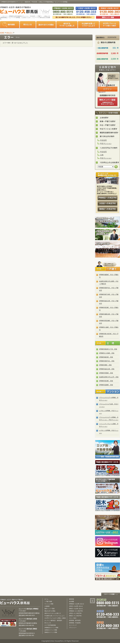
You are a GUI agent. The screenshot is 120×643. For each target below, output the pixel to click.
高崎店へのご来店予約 (75, 615)
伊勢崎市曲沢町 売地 (106, 357)
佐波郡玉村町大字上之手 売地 (108, 377)
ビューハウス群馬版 (16, 601)
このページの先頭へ (110, 594)
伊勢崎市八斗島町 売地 (106, 353)
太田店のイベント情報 (50, 630)
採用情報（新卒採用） (75, 620)
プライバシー (72, 627)
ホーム (46, 599)
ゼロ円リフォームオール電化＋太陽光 (55, 618)
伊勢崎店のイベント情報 (51, 627)
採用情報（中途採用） (75, 623)
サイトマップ (72, 625)
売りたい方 (28, 24)
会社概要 (71, 601)
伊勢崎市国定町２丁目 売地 (108, 349)
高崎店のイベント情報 (50, 632)
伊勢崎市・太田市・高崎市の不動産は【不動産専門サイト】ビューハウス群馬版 (18, 10)
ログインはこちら (108, 89)
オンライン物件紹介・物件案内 (53, 620)
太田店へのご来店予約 (75, 613)
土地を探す (108, 118)
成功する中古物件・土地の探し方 (107, 234)
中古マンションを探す (108, 129)
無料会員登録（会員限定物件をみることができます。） (108, 101)
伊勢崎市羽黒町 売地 (106, 373)
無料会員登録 (108, 17)
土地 (101, 155)
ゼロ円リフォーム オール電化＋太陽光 (110, 24)
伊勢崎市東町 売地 (105, 365)
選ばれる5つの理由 (46, 24)
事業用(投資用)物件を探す (108, 133)
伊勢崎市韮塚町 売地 (106, 385)
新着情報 (71, 599)
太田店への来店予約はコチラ (108, 203)
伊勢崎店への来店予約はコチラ (108, 197)
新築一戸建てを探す (108, 121)
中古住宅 (103, 140)
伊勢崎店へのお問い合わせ (76, 604)
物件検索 (9, 24)
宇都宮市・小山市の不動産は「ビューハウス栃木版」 (107, 485)
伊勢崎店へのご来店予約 (76, 611)
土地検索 (47, 606)
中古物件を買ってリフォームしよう (54, 615)
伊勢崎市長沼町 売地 (106, 381)
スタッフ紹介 (107, 249)
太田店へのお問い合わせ (76, 606)
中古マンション (106, 143)
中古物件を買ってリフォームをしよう (88, 24)
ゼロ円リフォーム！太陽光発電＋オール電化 (107, 222)
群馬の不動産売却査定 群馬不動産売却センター (107, 468)
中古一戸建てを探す (108, 125)
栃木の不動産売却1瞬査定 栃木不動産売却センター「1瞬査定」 (107, 503)
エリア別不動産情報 (50, 625)
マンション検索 (48, 604)
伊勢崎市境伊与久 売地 (106, 361)
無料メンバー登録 (49, 608)
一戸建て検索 (48, 601)
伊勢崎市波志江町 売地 (106, 369)
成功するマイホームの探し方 (67, 24)
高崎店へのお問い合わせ (76, 608)
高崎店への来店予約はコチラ (108, 209)
